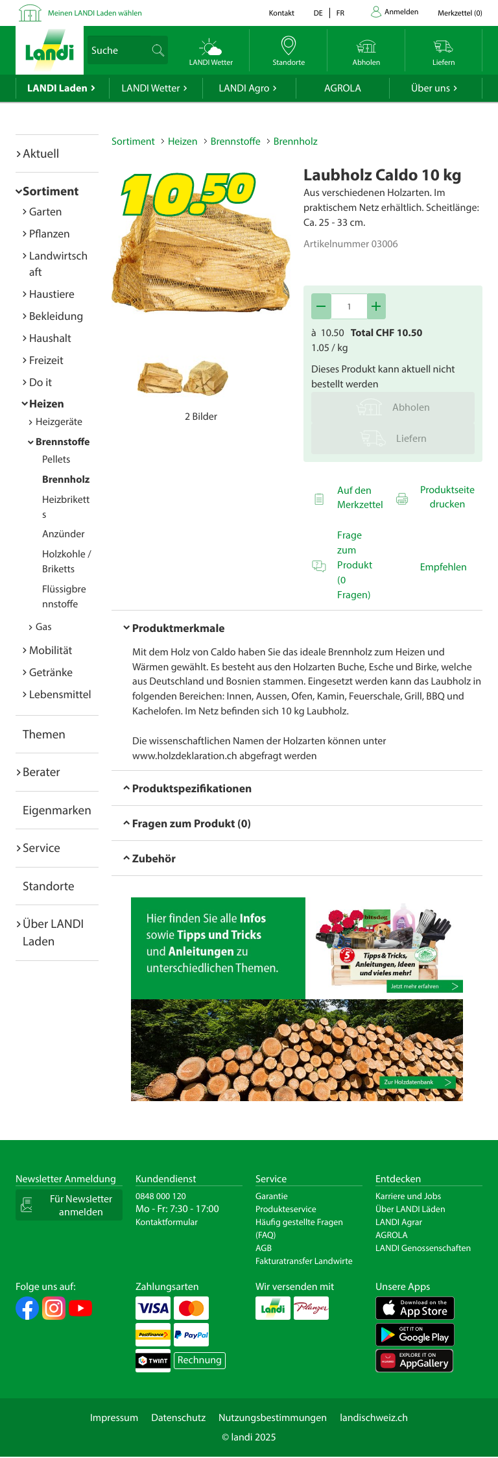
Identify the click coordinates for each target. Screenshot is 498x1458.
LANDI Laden (57, 88)
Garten (45, 211)
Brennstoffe (62, 441)
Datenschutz (178, 1417)
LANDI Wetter (151, 88)
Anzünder (63, 534)
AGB (263, 1248)
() (460, 13)
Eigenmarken (57, 810)
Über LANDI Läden (410, 1209)
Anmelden (401, 12)
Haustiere (52, 293)
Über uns (430, 88)
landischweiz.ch (374, 1417)
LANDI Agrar (398, 1222)
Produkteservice (285, 1209)
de (318, 13)
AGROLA (342, 88)
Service (41, 847)
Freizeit (46, 359)
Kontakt (281, 13)
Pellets (56, 459)
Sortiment (50, 191)
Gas (44, 626)
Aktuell (41, 153)
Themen (44, 734)
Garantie (271, 1196)
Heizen (46, 403)
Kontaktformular (167, 1222)
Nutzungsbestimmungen (273, 1417)
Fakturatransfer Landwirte (304, 1261)
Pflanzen (49, 233)
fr (340, 13)
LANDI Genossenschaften (423, 1248)
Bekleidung (56, 315)
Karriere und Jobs (408, 1196)
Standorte (49, 885)
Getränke (51, 671)
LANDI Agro (244, 88)
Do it (40, 381)
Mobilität (50, 649)
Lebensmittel (60, 693)
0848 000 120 (161, 1196)
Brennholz (65, 479)
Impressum (114, 1417)
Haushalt (50, 337)
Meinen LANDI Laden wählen (95, 13)
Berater (41, 771)
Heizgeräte (59, 421)
